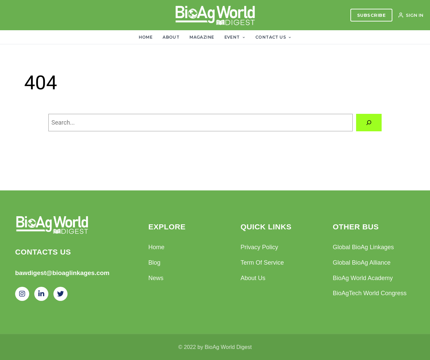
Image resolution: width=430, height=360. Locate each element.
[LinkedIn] (41, 294)
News (156, 278)
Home (146, 37)
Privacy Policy (259, 247)
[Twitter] (60, 294)
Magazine (201, 37)
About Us (253, 278)
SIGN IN (410, 15)
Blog (154, 262)
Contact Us (273, 37)
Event (234, 37)
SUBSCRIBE (371, 15)
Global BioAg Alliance (362, 262)
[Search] (369, 122)
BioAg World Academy (363, 278)
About (171, 37)
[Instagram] (22, 294)
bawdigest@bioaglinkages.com (62, 272)
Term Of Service (262, 262)
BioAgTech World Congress (370, 293)
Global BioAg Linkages (363, 247)
